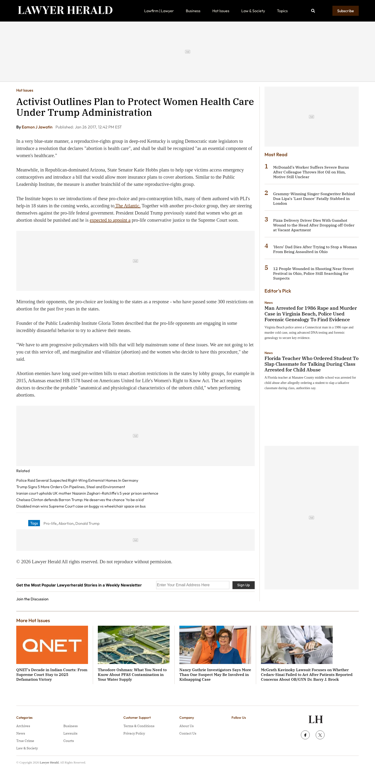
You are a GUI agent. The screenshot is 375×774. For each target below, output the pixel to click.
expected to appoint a (110, 220)
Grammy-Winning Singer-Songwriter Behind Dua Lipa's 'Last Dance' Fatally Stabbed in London (314, 198)
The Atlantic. (127, 205)
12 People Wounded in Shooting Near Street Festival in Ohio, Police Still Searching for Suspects (313, 273)
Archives (23, 726)
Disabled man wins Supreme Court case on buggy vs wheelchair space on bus (81, 506)
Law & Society (253, 10)
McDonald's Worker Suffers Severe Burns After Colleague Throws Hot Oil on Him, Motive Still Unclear (311, 172)
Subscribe (345, 10)
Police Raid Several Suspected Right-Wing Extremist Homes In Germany (77, 480)
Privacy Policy (134, 733)
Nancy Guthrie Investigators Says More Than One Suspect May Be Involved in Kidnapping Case (215, 674)
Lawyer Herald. (49, 762)
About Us (186, 726)
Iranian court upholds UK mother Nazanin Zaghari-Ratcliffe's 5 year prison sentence (87, 493)
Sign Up (243, 585)
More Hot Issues (33, 620)
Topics (282, 10)
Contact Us (187, 733)
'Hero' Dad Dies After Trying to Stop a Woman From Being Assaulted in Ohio (315, 249)
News (269, 302)
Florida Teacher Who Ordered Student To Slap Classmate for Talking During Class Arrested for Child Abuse (311, 364)
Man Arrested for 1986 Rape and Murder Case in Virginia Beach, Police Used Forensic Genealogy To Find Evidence (311, 314)
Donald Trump (87, 523)
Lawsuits (70, 733)
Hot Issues (220, 10)
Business (193, 10)
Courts (68, 741)
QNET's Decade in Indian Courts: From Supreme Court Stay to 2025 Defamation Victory (51, 674)
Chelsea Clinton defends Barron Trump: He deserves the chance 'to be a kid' (80, 499)
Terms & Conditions (138, 726)
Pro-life (50, 523)
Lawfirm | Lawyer (159, 10)
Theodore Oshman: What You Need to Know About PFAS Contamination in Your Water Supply (132, 674)
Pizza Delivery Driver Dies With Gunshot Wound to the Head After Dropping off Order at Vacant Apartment (313, 225)
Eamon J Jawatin (37, 126)
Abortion (66, 523)
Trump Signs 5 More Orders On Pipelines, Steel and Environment (70, 486)
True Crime (25, 741)
